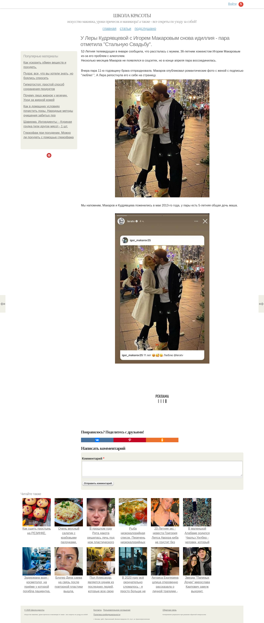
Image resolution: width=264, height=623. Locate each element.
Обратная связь (170, 610)
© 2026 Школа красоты (34, 610)
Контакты (97, 610)
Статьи (125, 28)
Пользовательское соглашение (116, 610)
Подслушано (145, 28)
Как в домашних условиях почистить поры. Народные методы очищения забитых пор (48, 111)
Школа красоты (132, 15)
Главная (109, 28)
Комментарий (93, 458)
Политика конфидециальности (106, 615)
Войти (232, 3)
